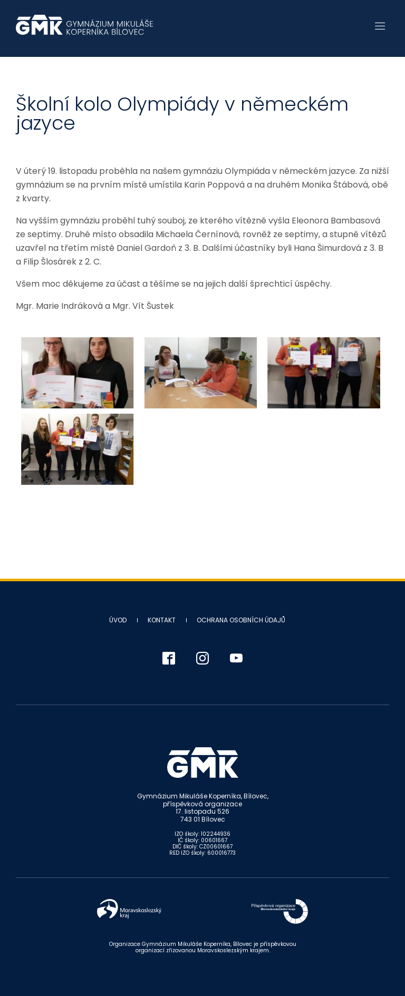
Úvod (118, 620)
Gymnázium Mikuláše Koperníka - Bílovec (84, 30)
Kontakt (162, 620)
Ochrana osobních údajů (241, 620)
